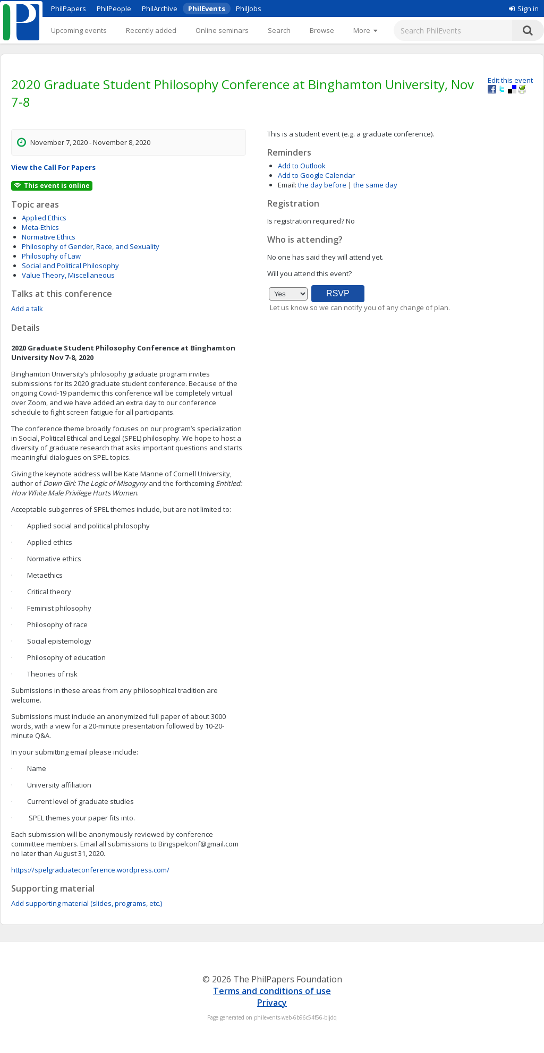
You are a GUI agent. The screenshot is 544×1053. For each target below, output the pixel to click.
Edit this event (510, 80)
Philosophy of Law (51, 256)
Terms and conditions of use (272, 991)
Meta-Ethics (40, 227)
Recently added (151, 30)
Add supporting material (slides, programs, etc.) (86, 903)
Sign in (524, 8)
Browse (322, 30)
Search (279, 30)
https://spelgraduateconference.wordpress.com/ (90, 870)
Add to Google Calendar (316, 175)
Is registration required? (305, 221)
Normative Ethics (48, 237)
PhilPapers (68, 8)
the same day (375, 185)
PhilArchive (159, 8)
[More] (365, 30)
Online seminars (222, 30)
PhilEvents (206, 8)
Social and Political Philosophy (70, 265)
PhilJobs (248, 8)
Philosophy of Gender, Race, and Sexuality (90, 246)
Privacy (272, 1002)
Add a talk (27, 308)
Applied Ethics (44, 217)
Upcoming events (79, 30)
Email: (287, 185)
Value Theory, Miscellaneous (68, 275)
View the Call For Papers (53, 167)
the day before (322, 185)
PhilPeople (114, 8)
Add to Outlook (302, 165)
